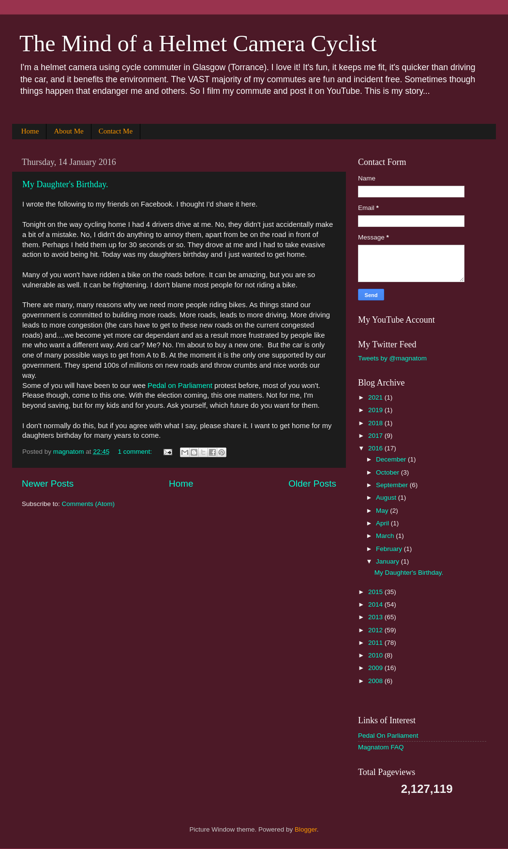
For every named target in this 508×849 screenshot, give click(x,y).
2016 (376, 448)
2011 (376, 642)
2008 (376, 681)
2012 (376, 630)
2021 (376, 397)
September (393, 485)
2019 (376, 410)
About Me (68, 131)
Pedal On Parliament (388, 735)
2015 (376, 592)
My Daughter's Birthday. (65, 184)
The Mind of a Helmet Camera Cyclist (197, 43)
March (386, 535)
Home (30, 131)
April (383, 523)
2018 (376, 423)
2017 (376, 435)
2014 (376, 604)
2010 (376, 655)
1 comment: (135, 451)
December (392, 459)
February (390, 548)
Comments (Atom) (88, 503)
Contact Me (116, 131)
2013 (376, 617)
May (383, 510)
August (387, 497)
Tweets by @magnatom (392, 358)
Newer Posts (48, 483)
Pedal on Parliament (180, 385)
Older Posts (312, 483)
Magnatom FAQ (381, 747)
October (388, 472)
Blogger (306, 829)
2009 (376, 667)
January (388, 561)
